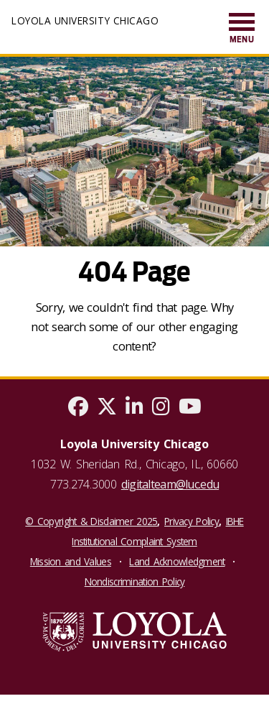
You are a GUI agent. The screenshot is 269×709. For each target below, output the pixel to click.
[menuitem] (242, 29)
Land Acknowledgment (177, 561)
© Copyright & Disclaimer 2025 (91, 521)
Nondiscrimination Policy (135, 581)
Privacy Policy (191, 521)
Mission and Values (70, 561)
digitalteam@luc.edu (170, 484)
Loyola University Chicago (85, 20)
